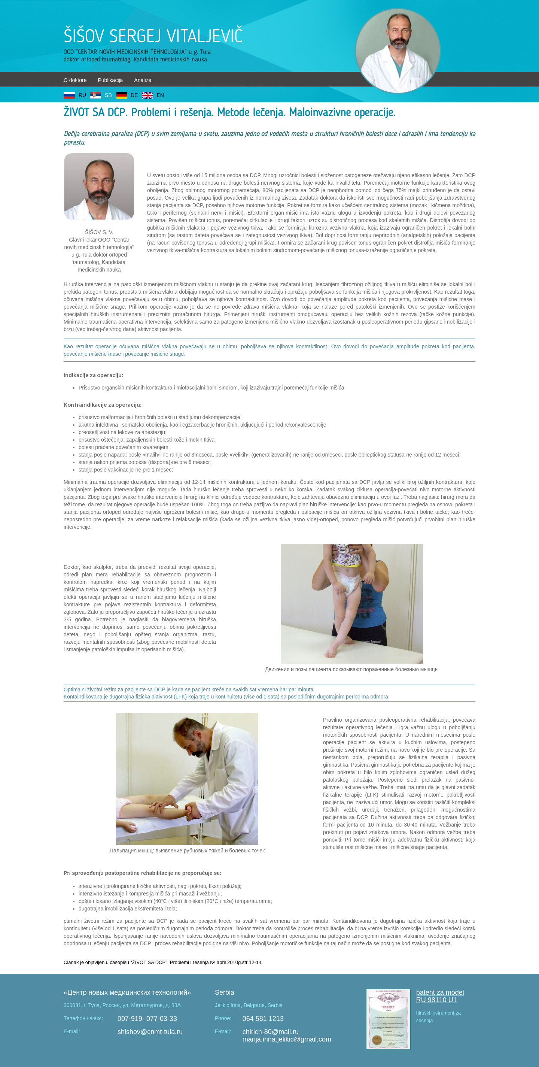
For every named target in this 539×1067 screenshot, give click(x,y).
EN (160, 95)
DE (134, 95)
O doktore (75, 80)
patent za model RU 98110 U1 (440, 996)
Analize (142, 80)
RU (82, 95)
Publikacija (110, 80)
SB (108, 95)
